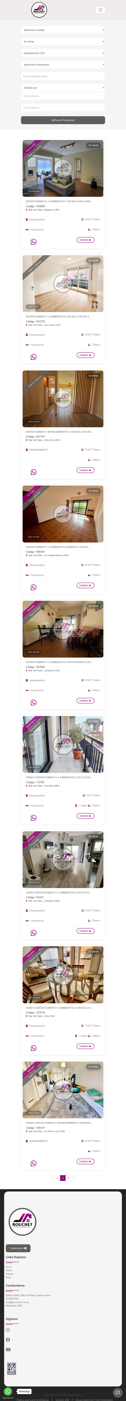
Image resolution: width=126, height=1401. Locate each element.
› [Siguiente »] (73, 1175)
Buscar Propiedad (63, 120)
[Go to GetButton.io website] (8, 1398)
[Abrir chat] (118, 1393)
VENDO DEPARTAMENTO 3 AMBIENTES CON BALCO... (57, 1006)
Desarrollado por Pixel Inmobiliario (94, 1397)
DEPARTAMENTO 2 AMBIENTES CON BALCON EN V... (57, 316)
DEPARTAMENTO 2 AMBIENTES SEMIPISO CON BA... (56, 546)
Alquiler (10, 1271)
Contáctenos (18, 1246)
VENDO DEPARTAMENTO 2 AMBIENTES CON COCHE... (57, 776)
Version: (62, 1397)
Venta (9, 1268)
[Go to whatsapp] (8, 1391)
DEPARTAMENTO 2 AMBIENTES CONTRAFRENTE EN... (57, 661)
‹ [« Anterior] (52, 1175)
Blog (8, 1275)
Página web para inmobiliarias (32, 1397)
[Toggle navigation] (100, 10)
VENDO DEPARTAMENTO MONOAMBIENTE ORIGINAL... (58, 1121)
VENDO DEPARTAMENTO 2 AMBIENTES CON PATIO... (57, 891)
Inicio (8, 1264)
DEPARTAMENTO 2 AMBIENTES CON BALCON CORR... (57, 201)
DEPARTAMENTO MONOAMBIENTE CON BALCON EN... (57, 431)
